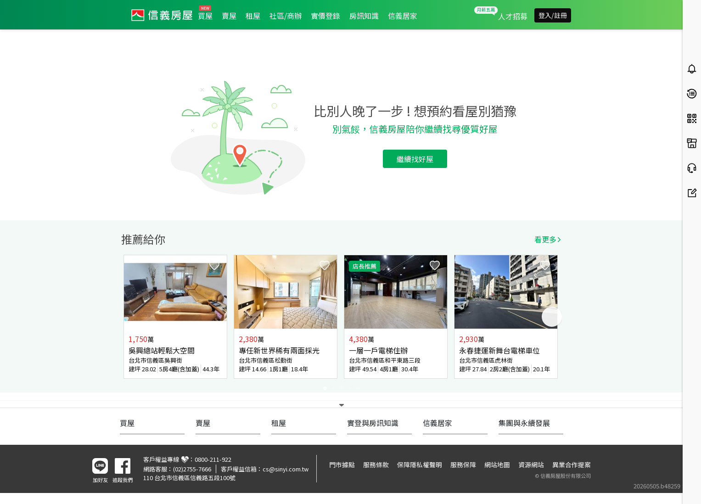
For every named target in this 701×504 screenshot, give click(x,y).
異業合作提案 (571, 464)
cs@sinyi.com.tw (285, 469)
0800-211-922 (213, 459)
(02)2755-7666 (192, 469)
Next (552, 317)
